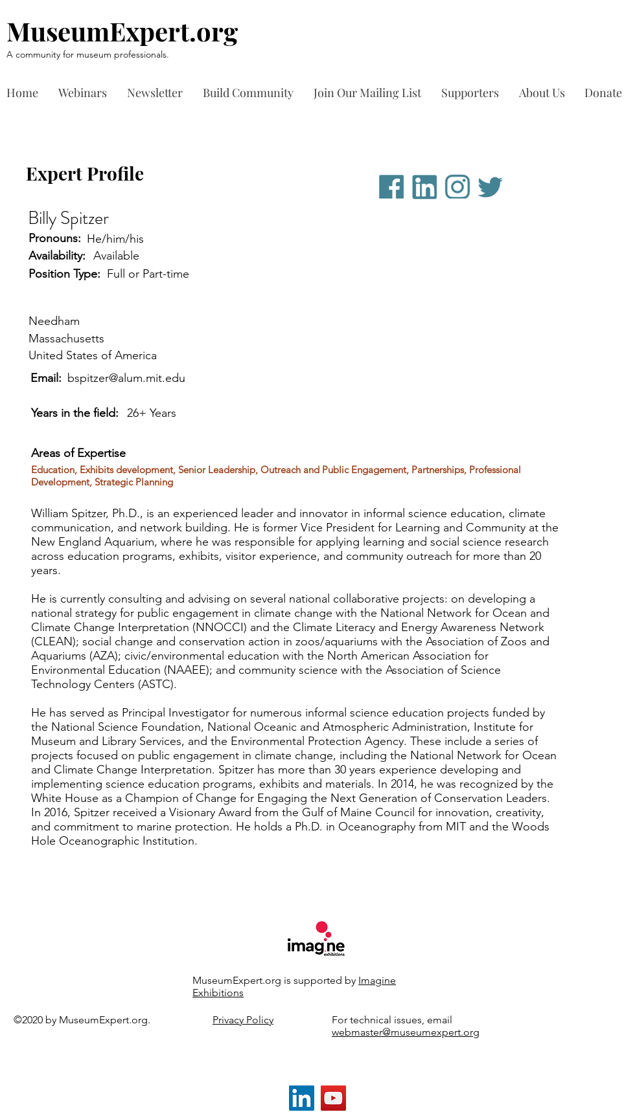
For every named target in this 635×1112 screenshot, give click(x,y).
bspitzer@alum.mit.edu (126, 378)
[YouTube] (333, 1098)
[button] (474, 92)
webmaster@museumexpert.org (405, 1032)
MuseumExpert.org (122, 31)
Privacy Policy (243, 1020)
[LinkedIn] (301, 1098)
